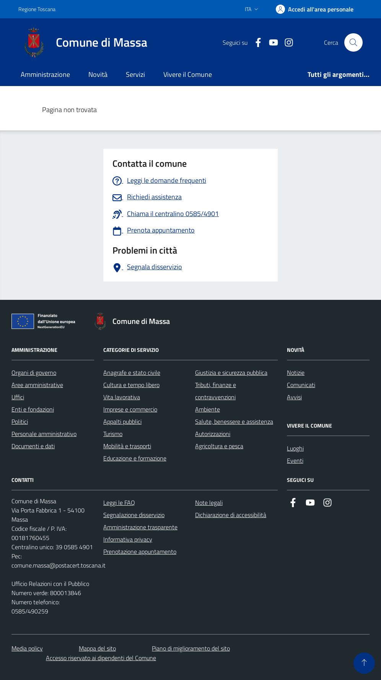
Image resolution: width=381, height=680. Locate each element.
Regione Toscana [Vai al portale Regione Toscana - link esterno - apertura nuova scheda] (36, 9)
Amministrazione (45, 74)
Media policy (27, 648)
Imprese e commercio (130, 409)
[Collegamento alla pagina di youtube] (270, 42)
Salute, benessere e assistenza (234, 421)
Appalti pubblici (122, 421)
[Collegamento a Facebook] (255, 42)
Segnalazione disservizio (133, 514)
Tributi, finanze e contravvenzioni (215, 391)
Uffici (17, 397)
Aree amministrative (37, 384)
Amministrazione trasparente (140, 527)
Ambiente (207, 409)
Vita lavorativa (121, 397)
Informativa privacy (127, 539)
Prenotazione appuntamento (139, 551)
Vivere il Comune (187, 74)
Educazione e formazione (134, 458)
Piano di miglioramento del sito (191, 648)
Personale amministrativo (44, 433)
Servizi (135, 74)
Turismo (112, 433)
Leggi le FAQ (119, 502)
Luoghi (295, 448)
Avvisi (294, 397)
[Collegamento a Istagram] (285, 42)
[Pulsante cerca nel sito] (353, 42)
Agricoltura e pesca (219, 446)
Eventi (295, 460)
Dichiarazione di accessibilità (230, 514)
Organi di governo (33, 372)
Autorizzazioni (212, 433)
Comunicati (301, 384)
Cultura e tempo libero (131, 384)
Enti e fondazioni (32, 409)
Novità (97, 74)
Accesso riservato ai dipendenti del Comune (101, 657)
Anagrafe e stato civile (131, 372)
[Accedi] (315, 9)
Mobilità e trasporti (127, 446)
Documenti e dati (33, 446)
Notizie (295, 372)
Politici (19, 421)
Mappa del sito (97, 648)
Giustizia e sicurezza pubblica (231, 372)
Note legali (209, 502)
